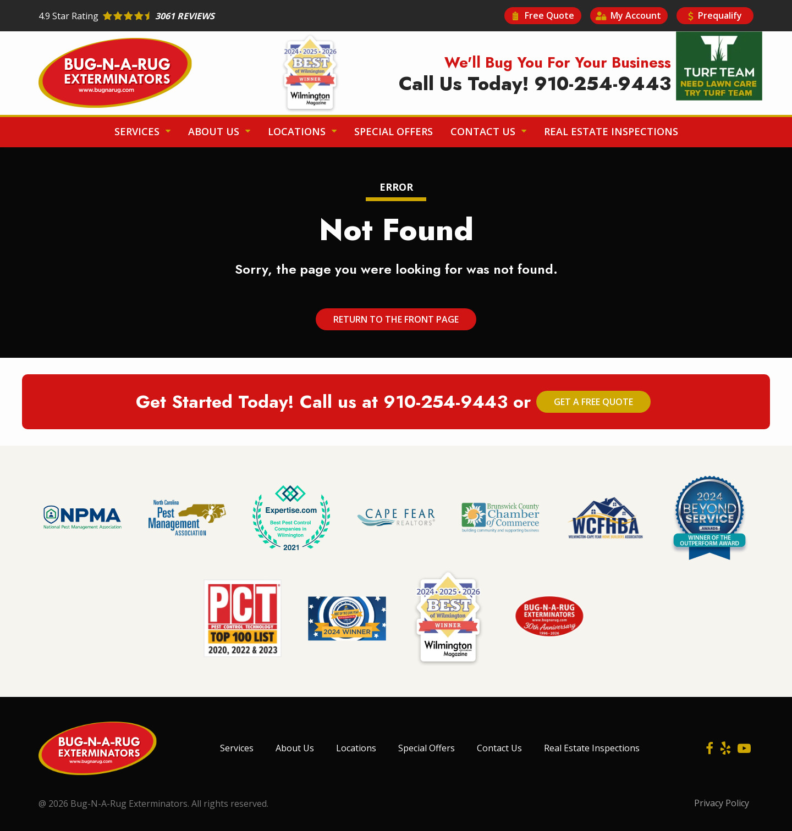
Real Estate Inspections (611, 131)
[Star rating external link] (217, 16)
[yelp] (725, 748)
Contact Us (484, 131)
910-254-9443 (445, 402)
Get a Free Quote (593, 402)
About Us (215, 131)
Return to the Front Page (396, 319)
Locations (298, 131)
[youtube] (744, 748)
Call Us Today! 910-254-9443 (535, 83)
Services (138, 131)
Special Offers (393, 131)
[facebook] (709, 748)
